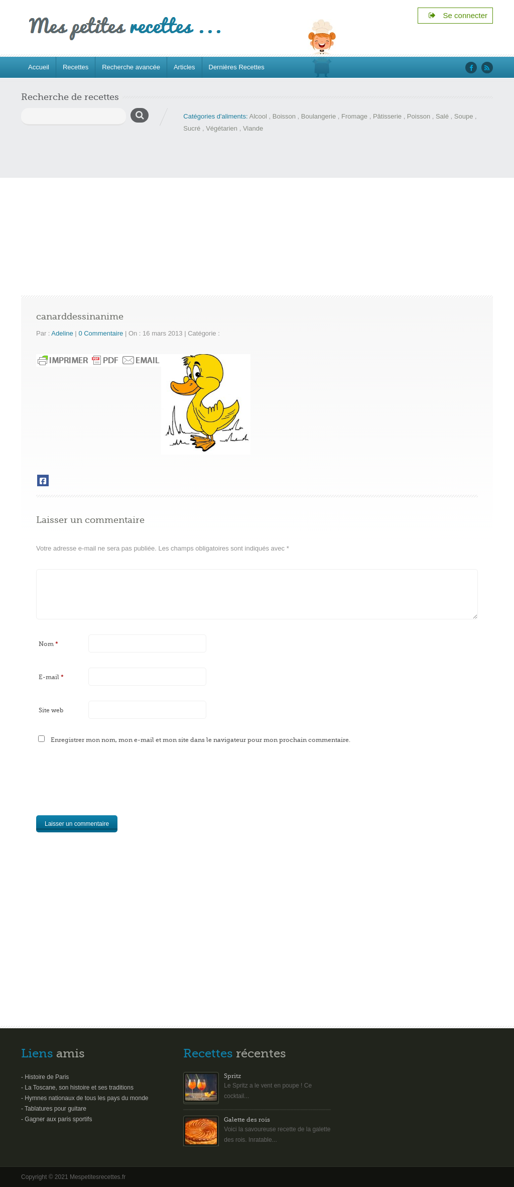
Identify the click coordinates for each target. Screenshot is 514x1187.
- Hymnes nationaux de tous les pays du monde (84, 1098)
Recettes (75, 67)
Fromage (354, 116)
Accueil (38, 67)
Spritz (232, 1076)
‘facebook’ (471, 67)
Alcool (258, 116)
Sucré (191, 128)
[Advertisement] (257, 210)
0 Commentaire (100, 333)
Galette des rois (247, 1119)
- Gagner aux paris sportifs (56, 1119)
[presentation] (112, 785)
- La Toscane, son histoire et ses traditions (77, 1087)
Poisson (418, 116)
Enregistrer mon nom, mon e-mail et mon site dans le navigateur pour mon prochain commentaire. (200, 739)
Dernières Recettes (237, 67)
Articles (184, 67)
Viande (253, 128)
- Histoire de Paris (45, 1077)
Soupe (463, 116)
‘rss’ (487, 67)
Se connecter (457, 15)
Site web (51, 710)
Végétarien (221, 128)
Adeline (62, 333)
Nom (48, 644)
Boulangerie (318, 116)
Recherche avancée (131, 67)
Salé (442, 116)
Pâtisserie (387, 116)
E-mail (51, 677)
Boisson (284, 116)
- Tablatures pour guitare (53, 1108)
